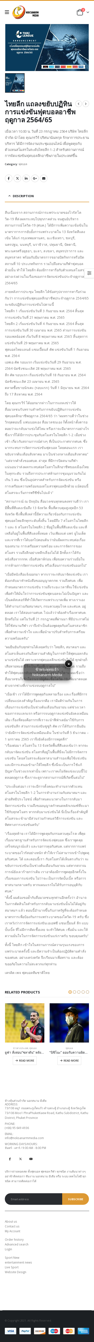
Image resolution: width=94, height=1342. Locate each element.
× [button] (68, 664)
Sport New (12, 1257)
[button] (70, 992)
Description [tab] (23, 196)
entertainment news (18, 1262)
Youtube (31, 1158)
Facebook (9, 178)
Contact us (12, 1226)
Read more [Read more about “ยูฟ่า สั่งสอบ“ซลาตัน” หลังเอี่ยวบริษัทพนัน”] (26, 1060)
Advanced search (16, 1244)
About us (11, 1221)
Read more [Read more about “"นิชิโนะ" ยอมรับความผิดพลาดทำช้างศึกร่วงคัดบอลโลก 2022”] (71, 1060)
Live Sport (12, 1267)
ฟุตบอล (23, 164)
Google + (35, 178)
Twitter (17, 178)
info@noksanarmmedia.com (24, 1138)
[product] (24, 1023)
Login (8, 1249)
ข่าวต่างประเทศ (20, 1048)
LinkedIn (26, 178)
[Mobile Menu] (8, 12)
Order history (14, 1239)
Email (43, 178)
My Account (12, 1231)
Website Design (15, 1272)
